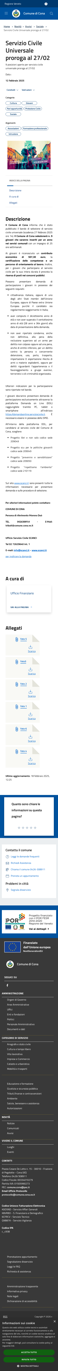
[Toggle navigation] (6, 13)
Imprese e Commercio (18, 1059)
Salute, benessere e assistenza (23, 1103)
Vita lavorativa (14, 1054)
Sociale (40, 26)
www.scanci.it (39, 550)
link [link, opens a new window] (12, 1346)
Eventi (10, 1152)
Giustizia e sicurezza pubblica (22, 1088)
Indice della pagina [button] (19, 180)
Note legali (12, 1296)
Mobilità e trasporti (17, 1069)
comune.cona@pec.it (18, 1187)
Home (7, 26)
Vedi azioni (29, 90)
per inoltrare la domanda (18, 556)
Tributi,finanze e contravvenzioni (24, 1093)
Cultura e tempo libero (19, 1049)
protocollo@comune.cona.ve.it (18, 1194)
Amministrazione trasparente (22, 1286)
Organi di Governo (16, 999)
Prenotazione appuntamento (22, 1257)
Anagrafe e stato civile (19, 1044)
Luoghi (10, 1147)
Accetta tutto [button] (29, 1352)
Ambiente (12, 1098)
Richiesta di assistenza (19, 1271)
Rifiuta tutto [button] (29, 1359)
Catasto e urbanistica (18, 1064)
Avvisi (28, 26)
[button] (29, 1365)
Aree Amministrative (18, 1004)
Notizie (11, 1123)
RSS (5, 1316)
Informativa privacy (17, 1291)
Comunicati (13, 1128)
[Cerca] (51, 13)
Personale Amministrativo (20, 1024)
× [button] (54, 1321)
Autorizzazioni (14, 1108)
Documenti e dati (16, 1029)
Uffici (10, 1009)
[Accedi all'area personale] (46, 4)
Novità (17, 26)
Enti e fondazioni (16, 1014)
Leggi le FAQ (13, 1266)
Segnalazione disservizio (20, 1261)
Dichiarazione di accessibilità (22, 1301)
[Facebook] (7, 985)
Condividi (13, 90)
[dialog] (29, 1344)
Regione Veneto (13, 4)
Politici (10, 1019)
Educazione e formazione (20, 1084)
